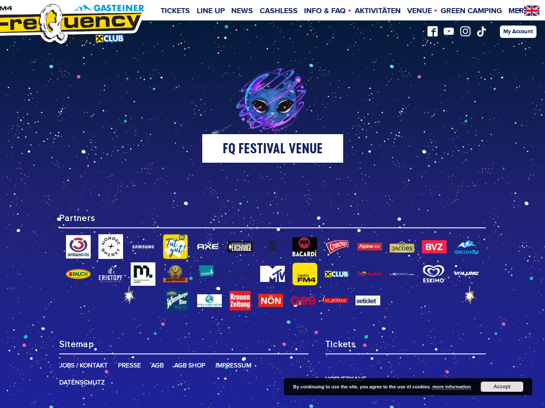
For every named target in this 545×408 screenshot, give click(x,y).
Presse (129, 365)
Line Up (211, 11)
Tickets (175, 11)
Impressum (233, 365)
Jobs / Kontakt (83, 365)
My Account (518, 31)
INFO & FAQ (325, 11)
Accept (502, 387)
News (242, 11)
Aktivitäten (378, 11)
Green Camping (471, 11)
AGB (157, 365)
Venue (419, 11)
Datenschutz (82, 382)
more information (451, 386)
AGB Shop (189, 365)
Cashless (279, 11)
